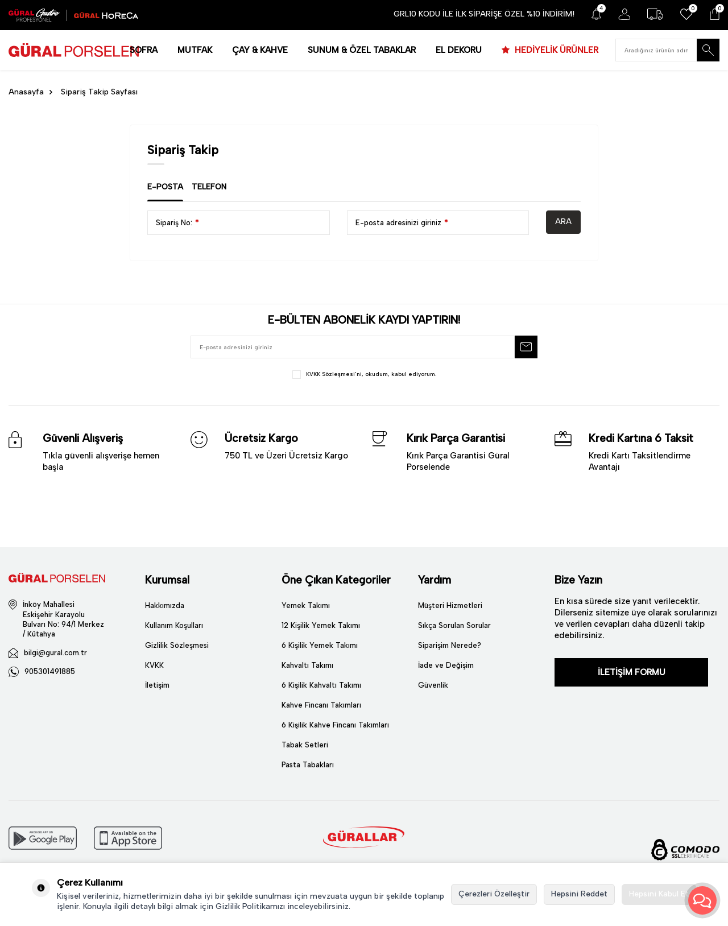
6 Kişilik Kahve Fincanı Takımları (335, 725)
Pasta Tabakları (308, 764)
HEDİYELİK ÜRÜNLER (555, 50)
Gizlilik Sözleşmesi (177, 645)
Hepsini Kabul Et (659, 894)
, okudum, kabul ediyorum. (364, 374)
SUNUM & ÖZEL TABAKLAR (362, 50)
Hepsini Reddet (579, 894)
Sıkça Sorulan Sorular (454, 625)
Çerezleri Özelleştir (494, 894)
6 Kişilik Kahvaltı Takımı (321, 685)
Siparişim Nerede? (449, 645)
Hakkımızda (164, 605)
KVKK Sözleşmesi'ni (334, 374)
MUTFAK (194, 50)
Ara (563, 221)
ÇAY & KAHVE (260, 50)
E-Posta (165, 187)
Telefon (209, 187)
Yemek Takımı (306, 605)
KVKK (154, 665)
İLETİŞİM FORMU (631, 672)
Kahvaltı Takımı (307, 665)
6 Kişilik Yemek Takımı (320, 645)
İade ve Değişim (446, 665)
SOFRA (144, 50)
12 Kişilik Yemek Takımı (321, 625)
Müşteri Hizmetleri (450, 605)
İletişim (157, 685)
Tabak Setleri (305, 745)
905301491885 (49, 671)
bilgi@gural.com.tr (55, 652)
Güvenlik (433, 685)
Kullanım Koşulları (174, 625)
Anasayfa (26, 92)
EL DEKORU (459, 50)
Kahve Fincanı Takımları (321, 705)
